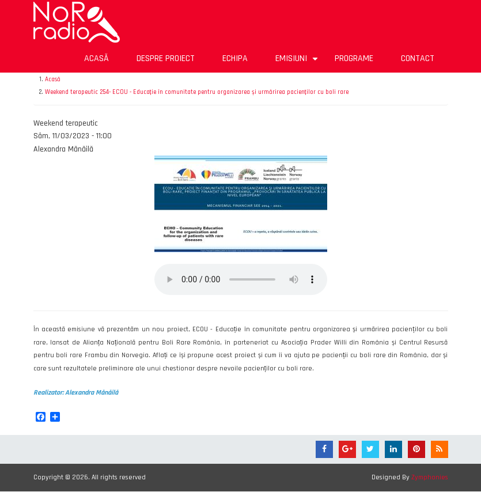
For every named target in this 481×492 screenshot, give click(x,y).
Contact (417, 58)
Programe (354, 58)
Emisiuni (298, 62)
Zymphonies (429, 477)
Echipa (235, 58)
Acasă (96, 58)
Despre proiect (166, 58)
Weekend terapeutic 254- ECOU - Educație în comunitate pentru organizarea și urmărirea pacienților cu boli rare (197, 92)
